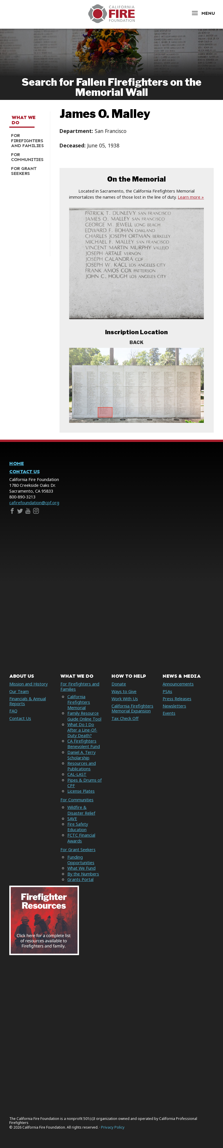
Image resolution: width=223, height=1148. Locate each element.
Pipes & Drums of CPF (84, 782)
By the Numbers (83, 874)
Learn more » (191, 197)
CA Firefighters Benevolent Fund (83, 743)
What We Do (24, 120)
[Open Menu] (203, 13)
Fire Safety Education (77, 826)
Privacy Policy (113, 1127)
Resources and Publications (81, 766)
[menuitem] (27, 140)
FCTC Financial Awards (81, 837)
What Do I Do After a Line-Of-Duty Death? (82, 730)
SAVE (72, 818)
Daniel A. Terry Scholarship (81, 755)
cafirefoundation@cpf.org (34, 502)
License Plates (81, 791)
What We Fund (81, 868)
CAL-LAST (77, 774)
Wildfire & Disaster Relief (81, 810)
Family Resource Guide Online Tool (84, 715)
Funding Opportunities (80, 859)
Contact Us (24, 472)
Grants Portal (80, 879)
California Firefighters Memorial (78, 702)
